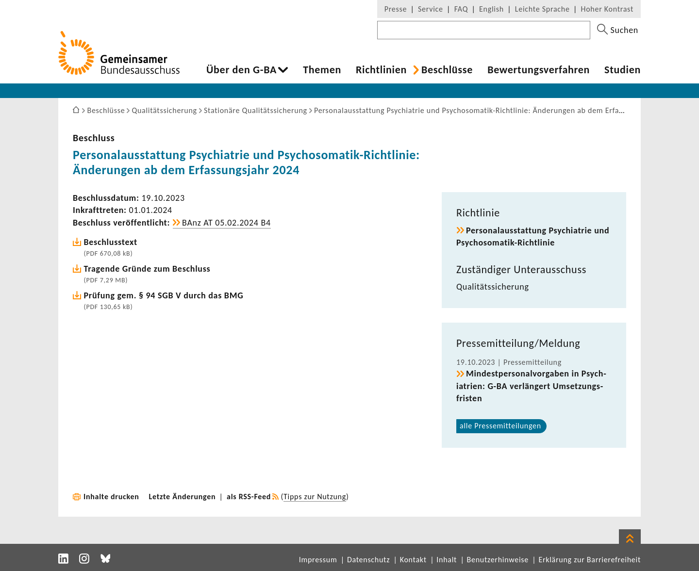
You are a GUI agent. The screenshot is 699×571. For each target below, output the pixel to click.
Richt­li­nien (381, 70)
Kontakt (413, 559)
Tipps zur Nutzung (314, 496)
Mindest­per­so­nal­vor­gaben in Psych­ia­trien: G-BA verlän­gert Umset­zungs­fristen (531, 385)
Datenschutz (368, 559)
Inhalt (446, 559)
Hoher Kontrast (607, 9)
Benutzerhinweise (498, 559)
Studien (622, 70)
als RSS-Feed (249, 496)
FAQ (461, 9)
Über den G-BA (241, 70)
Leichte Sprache (542, 9)
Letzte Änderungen (182, 496)
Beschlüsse (447, 70)
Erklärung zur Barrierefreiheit (589, 559)
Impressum (318, 559)
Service (430, 9)
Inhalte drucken (111, 496)
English (491, 9)
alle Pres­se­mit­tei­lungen (500, 425)
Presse (395, 9)
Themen (322, 70)
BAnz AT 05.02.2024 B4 (226, 222)
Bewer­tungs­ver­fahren (538, 70)
